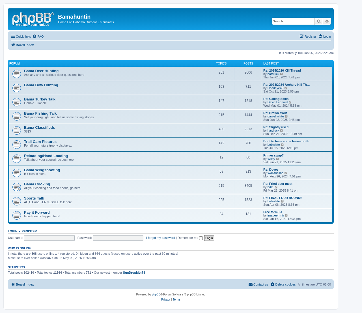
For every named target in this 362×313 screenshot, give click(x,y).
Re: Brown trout (275, 113)
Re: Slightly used (275, 127)
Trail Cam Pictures (40, 142)
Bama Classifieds (39, 127)
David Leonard (278, 102)
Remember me (190, 237)
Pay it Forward (37, 212)
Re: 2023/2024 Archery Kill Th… (286, 84)
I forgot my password (160, 237)
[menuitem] (38, 36)
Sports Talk (34, 198)
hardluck (273, 74)
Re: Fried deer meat (277, 183)
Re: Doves (271, 169)
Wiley (271, 158)
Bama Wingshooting (42, 170)
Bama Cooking (37, 184)
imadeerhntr (276, 215)
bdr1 (271, 187)
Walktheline (275, 173)
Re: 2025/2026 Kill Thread (282, 70)
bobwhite (274, 144)
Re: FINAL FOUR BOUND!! (282, 198)
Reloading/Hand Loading (46, 156)
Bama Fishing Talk (40, 113)
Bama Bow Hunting (41, 85)
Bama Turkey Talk (39, 99)
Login (12, 231)
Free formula (272, 212)
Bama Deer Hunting (41, 71)
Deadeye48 (275, 88)
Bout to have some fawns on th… (288, 141)
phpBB (156, 294)
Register (29, 231)
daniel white (276, 116)
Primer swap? (273, 155)
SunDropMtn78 (134, 272)
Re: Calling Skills (275, 98)
